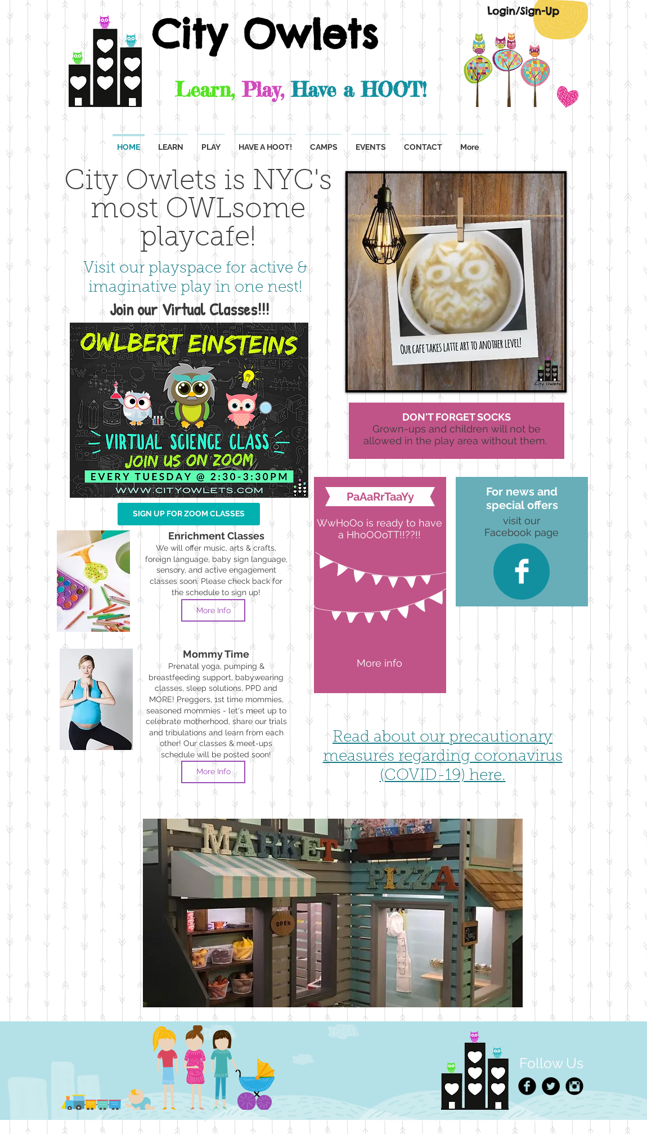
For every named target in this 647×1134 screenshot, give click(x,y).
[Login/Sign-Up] (523, 11)
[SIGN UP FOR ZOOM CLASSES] (189, 514)
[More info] (379, 663)
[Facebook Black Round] (527, 1086)
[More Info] (213, 610)
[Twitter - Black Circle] (551, 1086)
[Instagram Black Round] (574, 1086)
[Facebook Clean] (521, 571)
